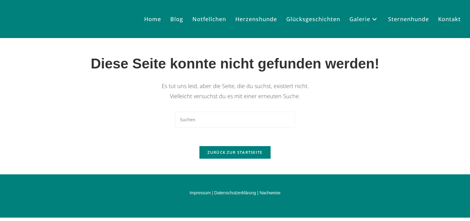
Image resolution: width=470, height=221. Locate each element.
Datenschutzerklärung (235, 192)
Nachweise (270, 192)
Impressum (200, 192)
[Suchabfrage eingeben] (235, 119)
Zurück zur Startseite (234, 152)
